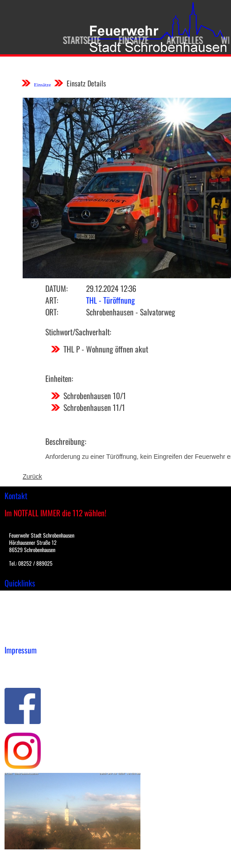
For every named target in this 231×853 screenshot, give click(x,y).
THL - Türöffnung (110, 300)
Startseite (77, 40)
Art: (51, 300)
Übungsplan (22, 616)
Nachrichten (22, 625)
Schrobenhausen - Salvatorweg (130, 312)
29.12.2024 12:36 (111, 288)
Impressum (21, 664)
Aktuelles (180, 40)
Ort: (51, 312)
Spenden (17, 635)
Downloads (20, 606)
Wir (223, 40)
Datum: (56, 288)
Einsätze (129, 40)
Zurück (32, 476)
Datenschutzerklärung (36, 673)
